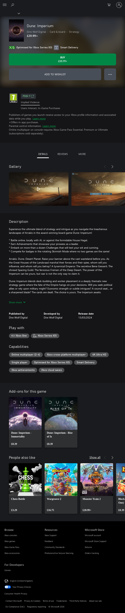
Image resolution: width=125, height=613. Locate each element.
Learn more (39, 118)
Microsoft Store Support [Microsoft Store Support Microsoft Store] (95, 541)
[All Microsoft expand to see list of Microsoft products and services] (4, 5)
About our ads (95, 601)
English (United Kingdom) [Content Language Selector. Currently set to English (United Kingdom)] (21, 581)
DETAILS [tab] (42, 154)
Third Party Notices (78, 601)
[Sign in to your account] (119, 5)
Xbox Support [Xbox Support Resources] (51, 535)
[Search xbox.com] (13, 5)
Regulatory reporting (36, 606)
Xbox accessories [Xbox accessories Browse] (12, 553)
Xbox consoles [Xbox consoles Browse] (10, 535)
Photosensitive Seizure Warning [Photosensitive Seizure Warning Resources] (59, 553)
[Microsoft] (62, 3)
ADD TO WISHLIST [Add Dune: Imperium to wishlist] (55, 74)
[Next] (112, 166)
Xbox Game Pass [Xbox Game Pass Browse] (11, 547)
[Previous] (105, 166)
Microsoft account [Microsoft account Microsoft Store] (93, 535)
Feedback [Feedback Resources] (49, 541)
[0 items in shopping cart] (110, 5)
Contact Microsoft (14, 601)
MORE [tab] (82, 154)
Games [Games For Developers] (7, 570)
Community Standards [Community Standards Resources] (55, 547)
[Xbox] (10, 13)
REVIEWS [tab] (62, 154)
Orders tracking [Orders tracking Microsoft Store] (92, 553)
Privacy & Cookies (32, 601)
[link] (25, 422)
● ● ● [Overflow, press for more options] (110, 74)
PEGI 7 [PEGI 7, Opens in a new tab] (28, 96)
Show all (94, 457)
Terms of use (48, 601)
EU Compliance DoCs (15, 606)
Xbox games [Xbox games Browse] (9, 541)
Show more (17, 302)
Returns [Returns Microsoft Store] (88, 547)
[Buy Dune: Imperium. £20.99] (62, 59)
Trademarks (61, 601)
